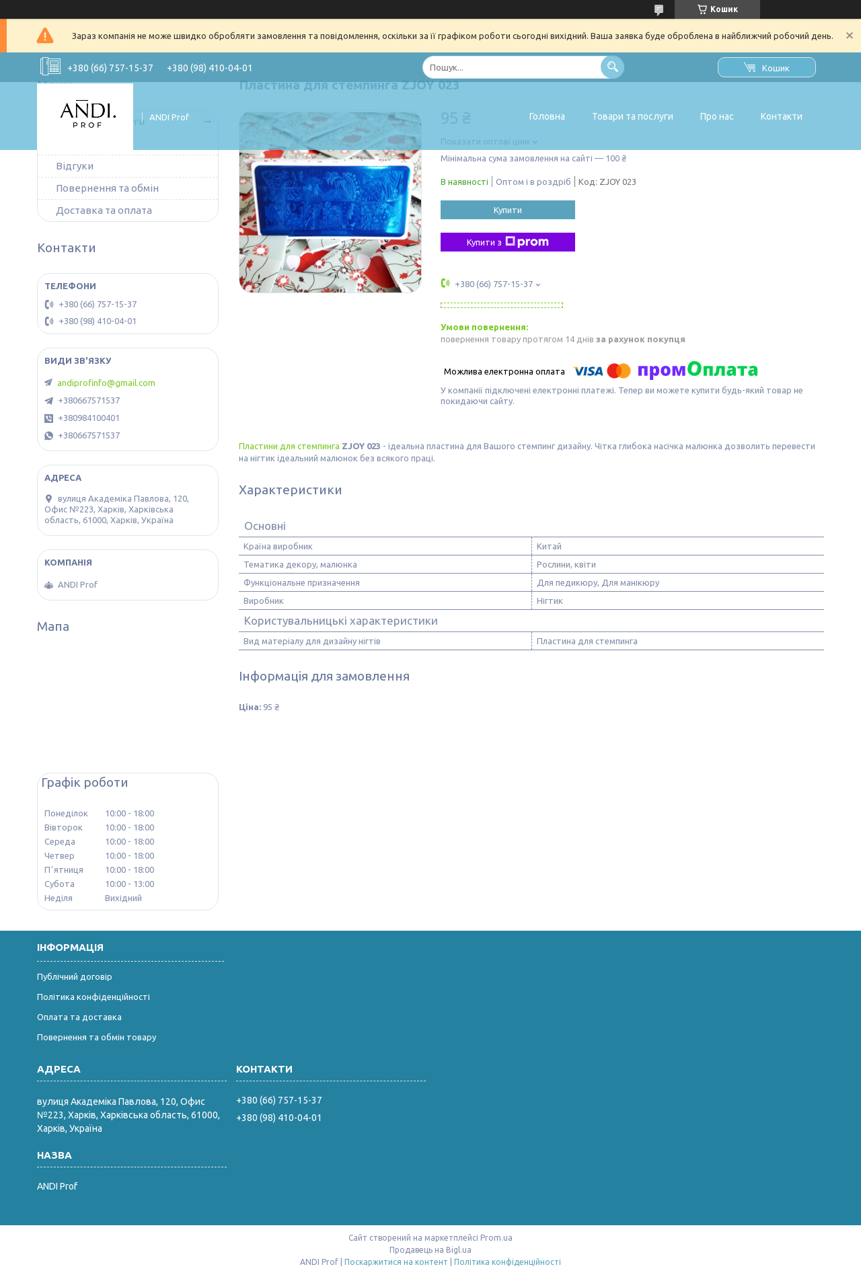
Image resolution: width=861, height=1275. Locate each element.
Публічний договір (74, 976)
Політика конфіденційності (93, 996)
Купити (508, 210)
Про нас (717, 116)
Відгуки (74, 165)
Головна (547, 116)
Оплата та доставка (79, 1016)
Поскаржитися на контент (396, 1262)
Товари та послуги (632, 116)
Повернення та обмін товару (96, 1037)
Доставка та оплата (104, 210)
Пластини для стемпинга (289, 446)
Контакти (781, 116)
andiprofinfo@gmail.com (106, 382)
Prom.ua (496, 1237)
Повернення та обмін (107, 188)
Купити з (508, 242)
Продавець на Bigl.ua (430, 1249)
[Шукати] (612, 67)
